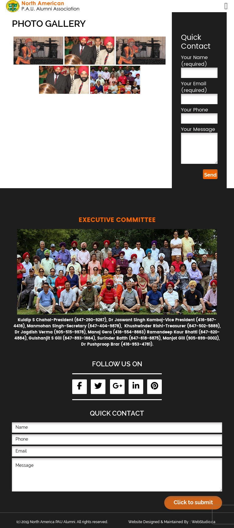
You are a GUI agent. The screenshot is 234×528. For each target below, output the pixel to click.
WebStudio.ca (203, 522)
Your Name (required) (199, 66)
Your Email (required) (199, 92)
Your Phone (199, 115)
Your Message (199, 145)
